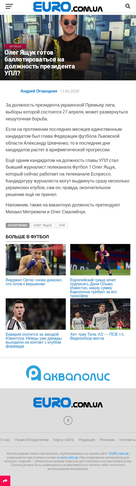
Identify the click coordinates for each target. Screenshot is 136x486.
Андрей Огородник (38, 91)
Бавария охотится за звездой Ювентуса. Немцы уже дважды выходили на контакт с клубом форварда (34, 340)
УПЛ (62, 225)
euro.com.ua (69, 457)
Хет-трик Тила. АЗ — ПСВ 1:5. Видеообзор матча (97, 336)
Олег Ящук (43, 225)
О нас (5, 439)
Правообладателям (32, 439)
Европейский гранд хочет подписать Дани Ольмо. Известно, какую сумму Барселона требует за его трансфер (93, 288)
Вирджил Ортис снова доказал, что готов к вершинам (34, 282)
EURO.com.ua (119, 453)
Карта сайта (63, 439)
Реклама (107, 439)
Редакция (87, 439)
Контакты (127, 439)
